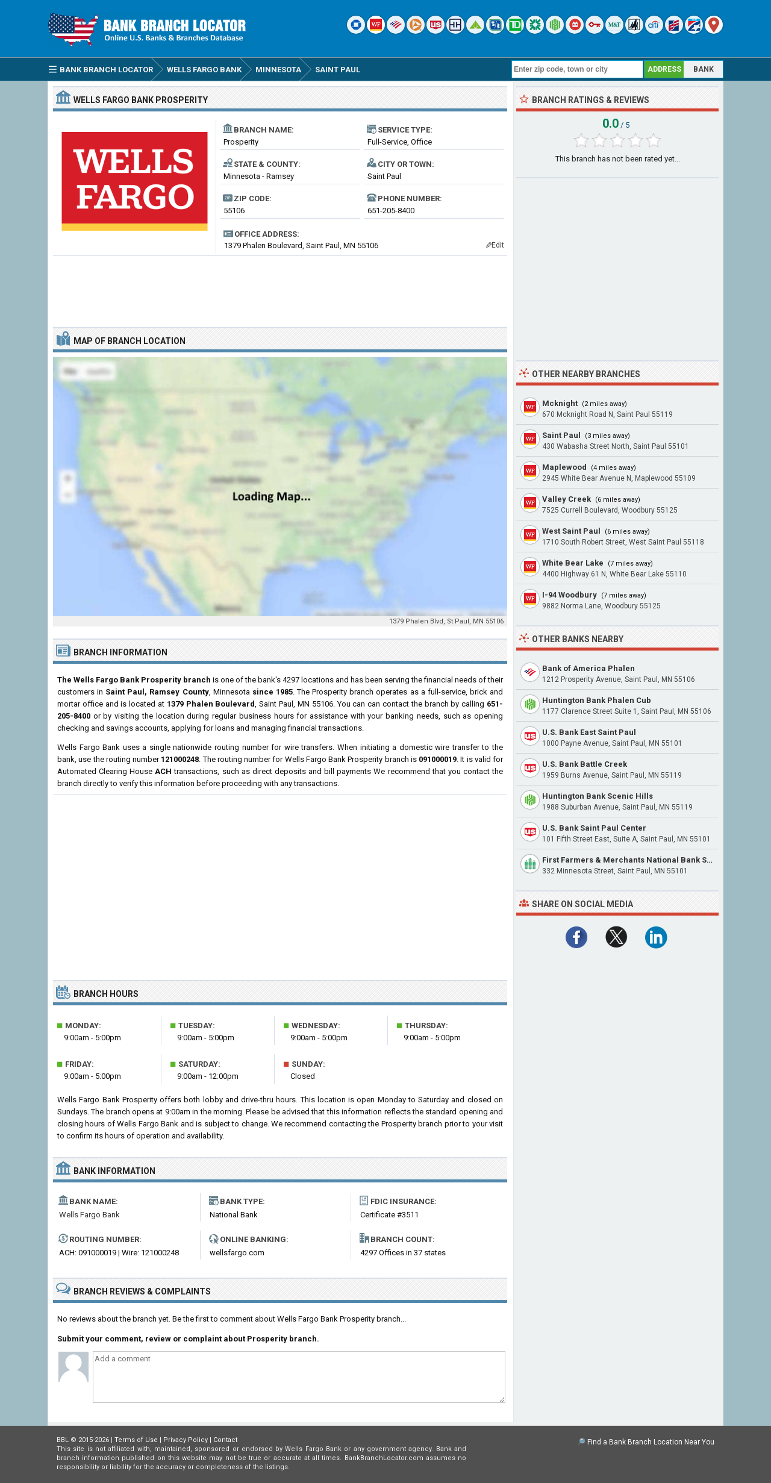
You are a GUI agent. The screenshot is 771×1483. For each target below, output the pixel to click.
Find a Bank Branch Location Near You (650, 1442)
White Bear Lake (573, 562)
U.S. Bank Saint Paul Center (594, 827)
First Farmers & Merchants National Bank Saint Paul (641, 859)
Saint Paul (561, 435)
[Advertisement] (280, 287)
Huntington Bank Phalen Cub (596, 700)
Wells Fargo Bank (89, 1214)
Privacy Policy (185, 1440)
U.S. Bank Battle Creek (584, 764)
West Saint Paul (571, 530)
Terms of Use (136, 1440)
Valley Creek (566, 499)
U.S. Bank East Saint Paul (589, 732)
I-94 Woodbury (569, 594)
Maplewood (564, 467)
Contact (225, 1440)
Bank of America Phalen (588, 668)
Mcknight (560, 403)
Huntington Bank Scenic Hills (597, 796)
